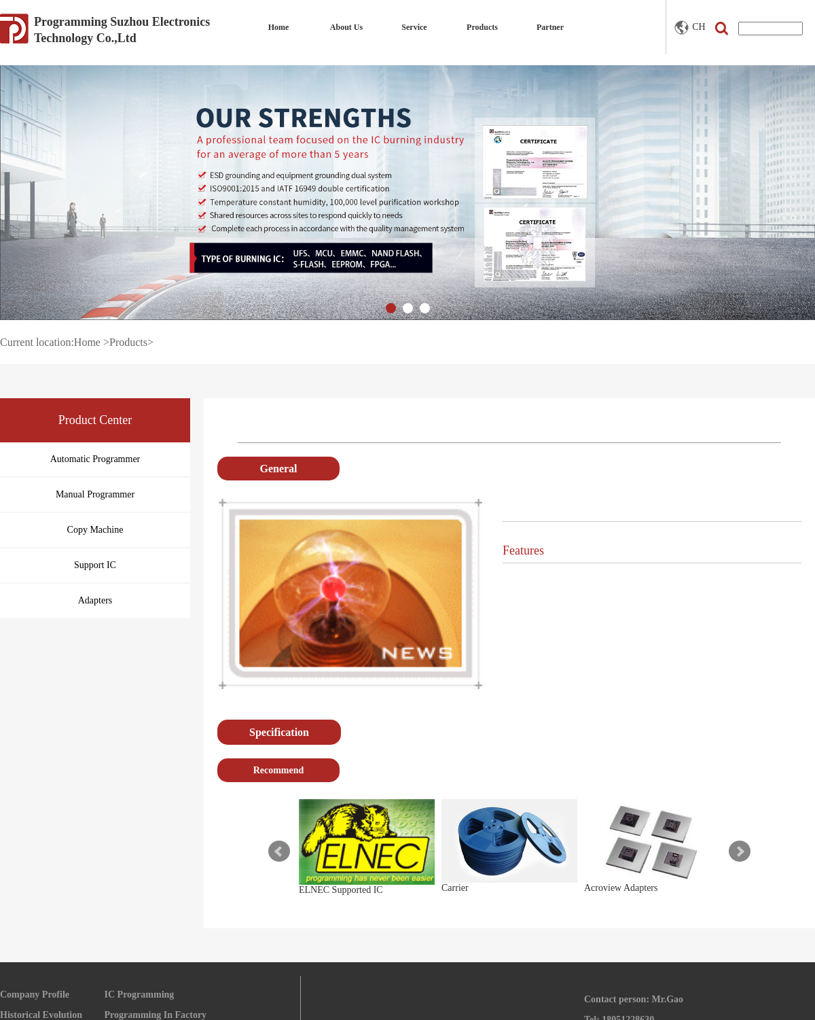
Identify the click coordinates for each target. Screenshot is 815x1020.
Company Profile (34, 994)
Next (739, 851)
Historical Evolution (41, 1015)
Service (414, 27)
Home (278, 27)
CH (689, 27)
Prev (279, 851)
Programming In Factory (156, 1015)
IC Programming (140, 994)
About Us (346, 27)
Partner (550, 27)
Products (482, 27)
